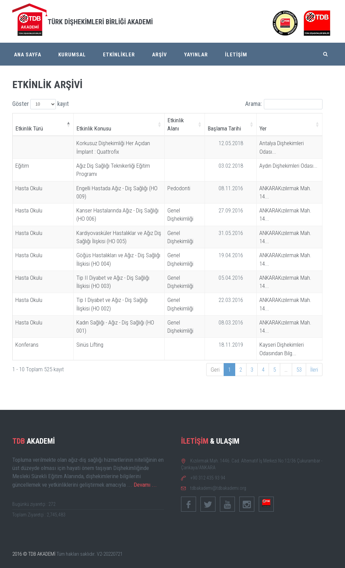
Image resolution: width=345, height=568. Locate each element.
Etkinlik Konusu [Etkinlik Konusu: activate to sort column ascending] (93, 128)
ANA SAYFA (27, 55)
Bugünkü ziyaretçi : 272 (34, 504)
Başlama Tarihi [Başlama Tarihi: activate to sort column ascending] (224, 128)
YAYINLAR (196, 55)
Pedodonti (178, 188)
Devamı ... (145, 484)
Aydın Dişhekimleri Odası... (288, 165)
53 (299, 369)
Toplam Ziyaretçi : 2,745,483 (38, 514)
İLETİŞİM (236, 55)
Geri (215, 369)
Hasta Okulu (28, 188)
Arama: (283, 104)
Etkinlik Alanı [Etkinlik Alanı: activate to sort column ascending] (175, 124)
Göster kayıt (40, 104)
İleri (314, 369)
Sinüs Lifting (89, 344)
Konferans (27, 344)
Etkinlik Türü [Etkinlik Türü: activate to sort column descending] (29, 128)
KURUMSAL (72, 55)
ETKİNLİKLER (119, 55)
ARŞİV (159, 55)
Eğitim (22, 165)
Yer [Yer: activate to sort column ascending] (263, 128)
